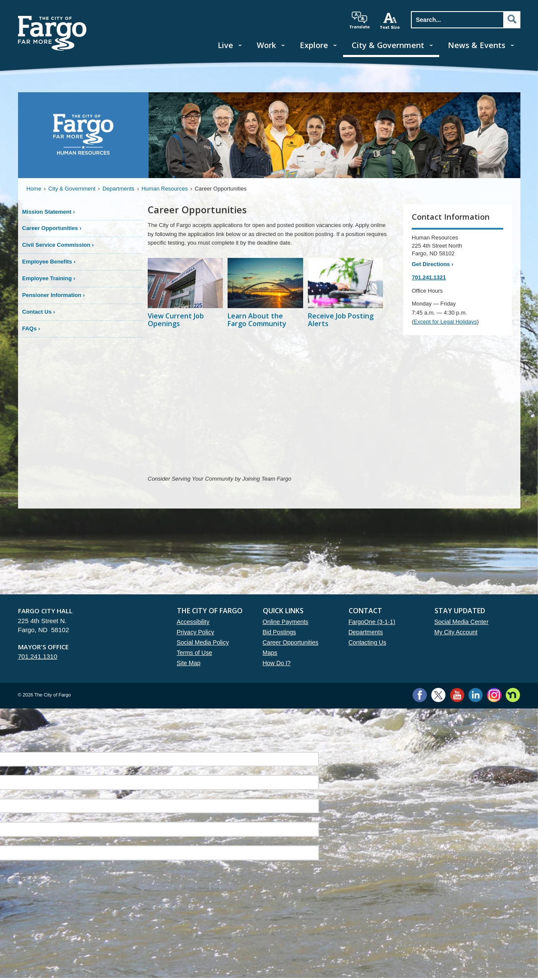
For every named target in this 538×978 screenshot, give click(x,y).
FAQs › (31, 328)
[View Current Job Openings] (185, 298)
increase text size (390, 20)
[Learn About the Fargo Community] (265, 298)
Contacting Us (367, 642)
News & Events (476, 45)
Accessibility (193, 621)
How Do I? (277, 663)
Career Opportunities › (52, 228)
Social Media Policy (203, 642)
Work (266, 45)
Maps (270, 652)
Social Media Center (462, 621)
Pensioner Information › (53, 295)
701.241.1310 (38, 656)
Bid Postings (279, 632)
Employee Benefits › (49, 261)
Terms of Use (194, 652)
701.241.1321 (429, 277)
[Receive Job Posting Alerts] (345, 298)
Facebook (420, 694)
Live (225, 45)
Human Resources (164, 188)
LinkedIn (475, 694)
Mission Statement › (48, 212)
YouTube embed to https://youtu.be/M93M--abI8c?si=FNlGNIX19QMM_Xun (269, 406)
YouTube (457, 694)
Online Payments (286, 621)
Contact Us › (38, 312)
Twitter (438, 694)
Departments (118, 188)
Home (34, 188)
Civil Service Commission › (58, 245)
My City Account (456, 632)
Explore (314, 45)
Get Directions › (432, 264)
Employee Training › (49, 278)
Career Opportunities (291, 642)
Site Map (189, 663)
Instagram (494, 694)
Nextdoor (513, 694)
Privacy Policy (195, 632)
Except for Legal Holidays (445, 321)
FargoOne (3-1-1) (372, 621)
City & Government (388, 45)
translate (359, 20)
